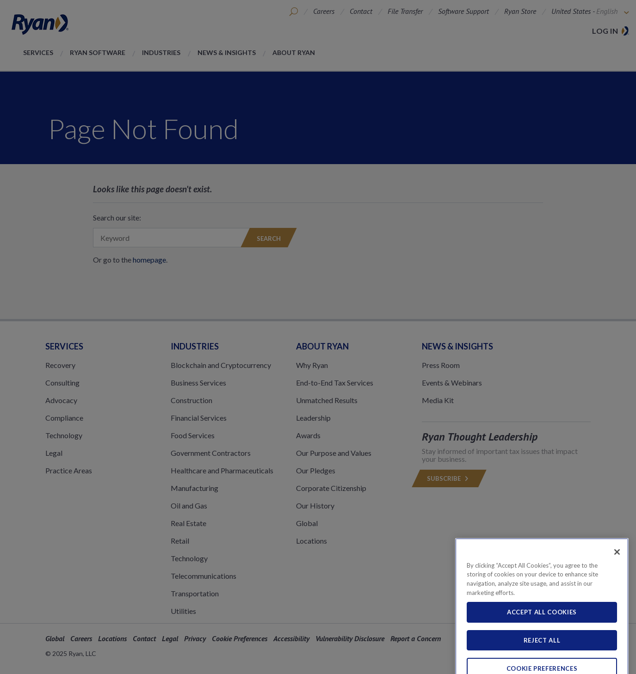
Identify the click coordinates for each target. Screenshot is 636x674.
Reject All (542, 656)
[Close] (617, 567)
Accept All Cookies (542, 627)
